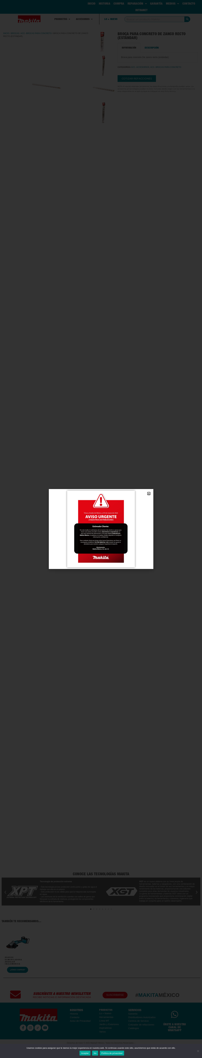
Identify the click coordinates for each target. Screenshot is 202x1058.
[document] (101, 529)
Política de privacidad (111, 1053)
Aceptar (85, 1053)
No (95, 1053)
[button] (149, 493)
